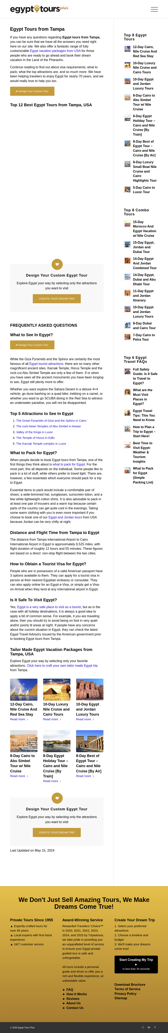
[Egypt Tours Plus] (39, 9)
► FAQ (67, 989)
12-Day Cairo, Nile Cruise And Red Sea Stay (23, 709)
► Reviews (70, 998)
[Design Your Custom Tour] (32, 91)
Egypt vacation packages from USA (55, 51)
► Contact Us (73, 1008)
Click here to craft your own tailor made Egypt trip (62, 665)
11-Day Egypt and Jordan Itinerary (143, 295)
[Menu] (152, 9)
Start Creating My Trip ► (136, 964)
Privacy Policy (126, 993)
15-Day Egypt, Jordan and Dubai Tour (143, 247)
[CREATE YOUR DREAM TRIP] (57, 298)
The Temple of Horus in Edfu (35, 437)
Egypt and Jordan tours (65, 517)
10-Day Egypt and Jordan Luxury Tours (87, 709)
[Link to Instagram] (143, 1027)
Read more (19, 719)
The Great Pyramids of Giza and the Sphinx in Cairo (51, 420)
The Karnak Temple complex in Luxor (41, 443)
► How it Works (74, 994)
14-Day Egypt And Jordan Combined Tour (145, 263)
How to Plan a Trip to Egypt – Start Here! (144, 431)
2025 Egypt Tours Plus (23, 1027)
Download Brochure (130, 984)
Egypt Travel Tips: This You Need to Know (144, 415)
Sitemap (121, 998)
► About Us (71, 1003)
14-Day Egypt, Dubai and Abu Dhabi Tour (144, 279)
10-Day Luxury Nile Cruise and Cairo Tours (56, 709)
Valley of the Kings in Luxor (34, 432)
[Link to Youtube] (149, 1027)
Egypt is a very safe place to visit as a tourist (49, 607)
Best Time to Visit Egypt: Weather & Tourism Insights (142, 452)
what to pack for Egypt (69, 464)
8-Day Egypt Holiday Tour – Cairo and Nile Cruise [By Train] (55, 766)
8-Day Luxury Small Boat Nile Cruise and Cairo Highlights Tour (145, 171)
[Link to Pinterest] (155, 1027)
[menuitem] (152, 9)
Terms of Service (127, 989)
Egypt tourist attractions (46, 363)
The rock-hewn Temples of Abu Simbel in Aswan (48, 426)
